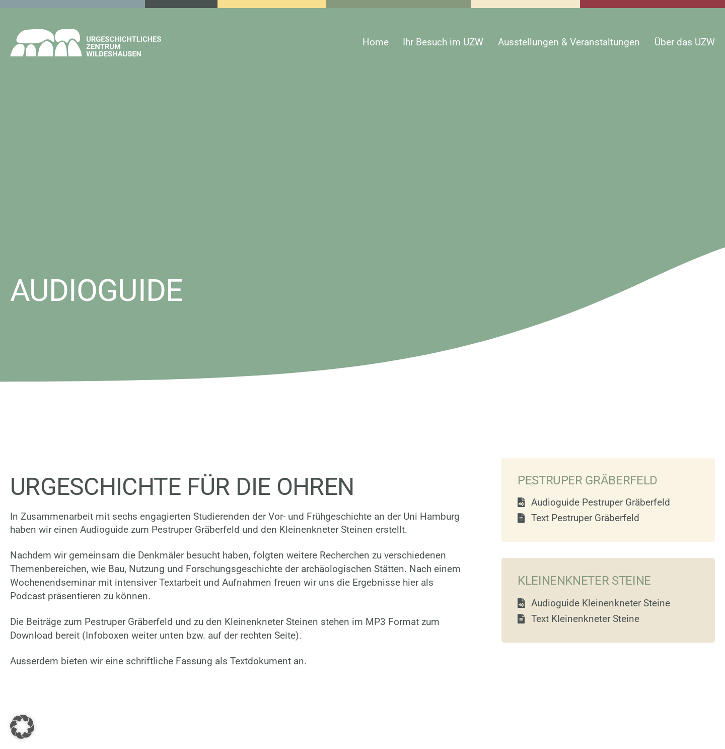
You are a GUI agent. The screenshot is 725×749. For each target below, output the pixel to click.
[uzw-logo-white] (85, 33)
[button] (22, 727)
